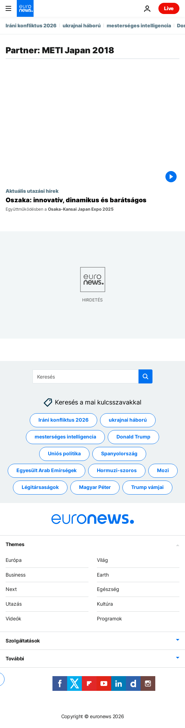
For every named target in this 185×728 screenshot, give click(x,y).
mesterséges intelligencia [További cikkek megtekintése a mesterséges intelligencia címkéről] (65, 437)
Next (11, 589)
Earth (103, 575)
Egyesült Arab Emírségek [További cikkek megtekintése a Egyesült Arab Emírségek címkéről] (46, 471)
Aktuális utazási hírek (32, 190)
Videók (13, 618)
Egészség (108, 589)
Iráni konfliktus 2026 (31, 25)
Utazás (14, 604)
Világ (102, 560)
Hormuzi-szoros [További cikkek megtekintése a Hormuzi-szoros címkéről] (117, 471)
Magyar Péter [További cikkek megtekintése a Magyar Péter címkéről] (95, 487)
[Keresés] (92, 376)
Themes (15, 544)
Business (16, 575)
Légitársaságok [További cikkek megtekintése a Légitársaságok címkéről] (40, 487)
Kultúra (105, 604)
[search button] (145, 376)
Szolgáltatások (23, 641)
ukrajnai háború (82, 25)
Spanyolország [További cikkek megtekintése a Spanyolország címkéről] (119, 454)
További (15, 658)
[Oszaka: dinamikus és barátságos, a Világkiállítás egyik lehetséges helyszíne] (92, 204)
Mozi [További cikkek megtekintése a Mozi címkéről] (163, 471)
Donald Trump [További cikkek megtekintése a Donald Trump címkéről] (133, 437)
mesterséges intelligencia (139, 25)
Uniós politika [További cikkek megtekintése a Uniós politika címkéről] (64, 454)
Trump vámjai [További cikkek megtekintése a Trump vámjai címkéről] (147, 487)
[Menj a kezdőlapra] (25, 8)
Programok (109, 618)
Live (169, 8)
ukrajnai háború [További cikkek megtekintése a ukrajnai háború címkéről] (128, 420)
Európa (14, 560)
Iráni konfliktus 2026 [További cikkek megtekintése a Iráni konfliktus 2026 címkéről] (63, 420)
